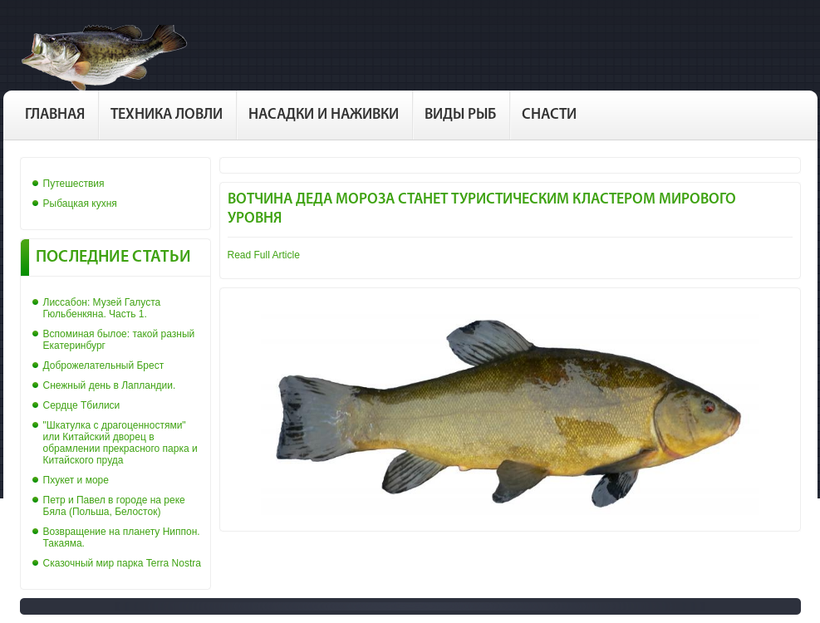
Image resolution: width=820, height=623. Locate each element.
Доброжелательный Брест (103, 365)
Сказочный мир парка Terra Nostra (122, 563)
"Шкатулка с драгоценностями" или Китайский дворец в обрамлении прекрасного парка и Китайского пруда (120, 442)
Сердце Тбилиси (81, 405)
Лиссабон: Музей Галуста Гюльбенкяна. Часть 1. (102, 308)
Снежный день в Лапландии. (109, 385)
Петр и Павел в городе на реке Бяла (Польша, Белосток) (114, 506)
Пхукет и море (76, 480)
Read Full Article (264, 255)
